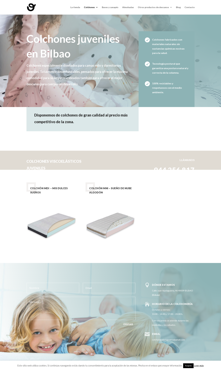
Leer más (199, 365)
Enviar (128, 324)
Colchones (89, 7)
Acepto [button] (188, 365)
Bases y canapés (110, 7)
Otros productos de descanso (153, 7)
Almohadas (128, 7)
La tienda (75, 7)
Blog (178, 7)
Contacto (190, 7)
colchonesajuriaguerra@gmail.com (168, 339)
